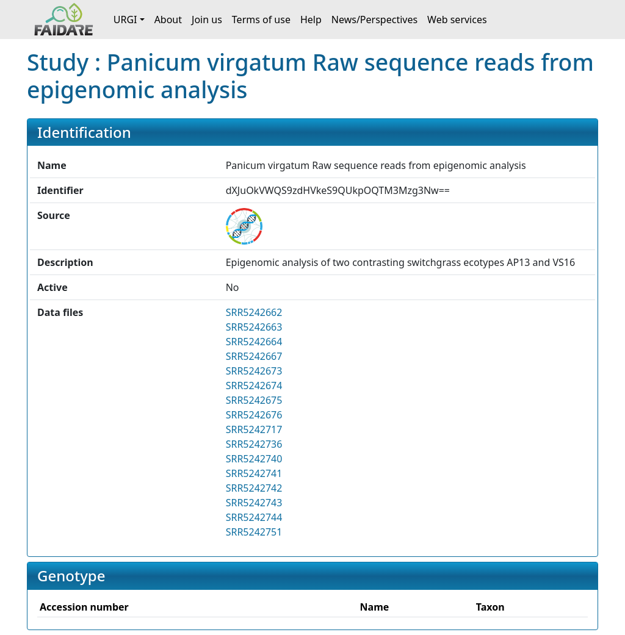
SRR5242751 (254, 532)
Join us (207, 19)
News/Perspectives (374, 19)
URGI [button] (125, 19)
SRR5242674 (254, 385)
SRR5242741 (254, 473)
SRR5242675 (254, 400)
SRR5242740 (254, 458)
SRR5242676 (254, 415)
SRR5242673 (254, 371)
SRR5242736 (254, 444)
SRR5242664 (254, 341)
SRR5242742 (254, 488)
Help (311, 19)
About (168, 19)
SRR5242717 (254, 429)
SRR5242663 (254, 327)
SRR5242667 (254, 356)
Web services (457, 19)
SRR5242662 (254, 312)
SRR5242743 (254, 502)
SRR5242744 (254, 517)
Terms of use (261, 19)
